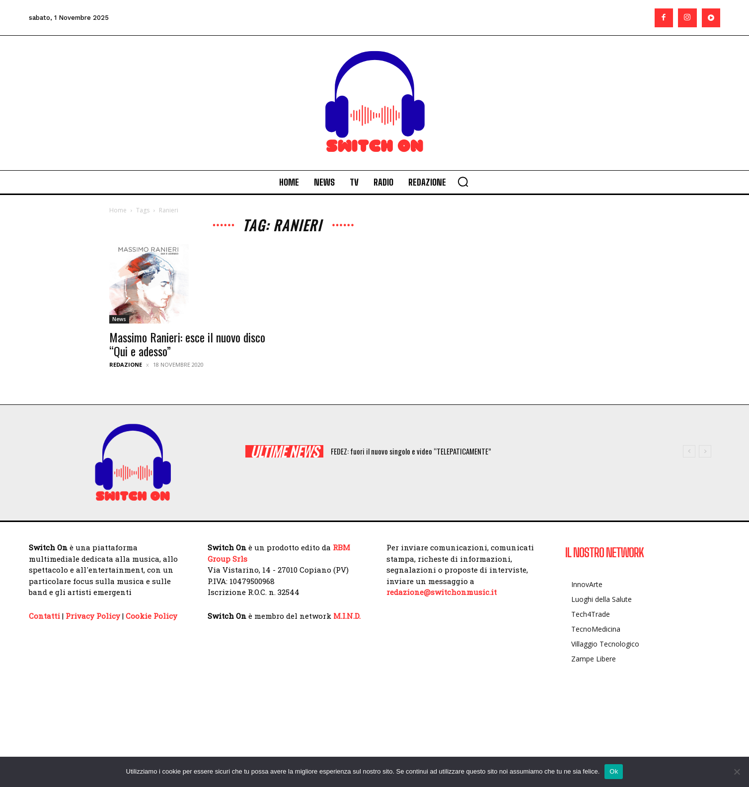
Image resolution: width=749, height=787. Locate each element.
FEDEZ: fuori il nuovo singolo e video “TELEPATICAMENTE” (411, 451)
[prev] (689, 451)
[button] (463, 182)
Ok (613, 771)
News (119, 319)
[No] (737, 772)
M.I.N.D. (347, 616)
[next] (705, 451)
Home (118, 210)
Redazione (125, 364)
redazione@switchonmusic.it (441, 592)
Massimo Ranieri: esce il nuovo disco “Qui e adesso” (187, 344)
